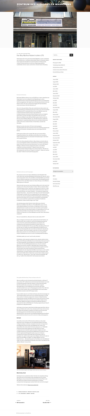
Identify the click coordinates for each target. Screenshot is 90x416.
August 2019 (55, 144)
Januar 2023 (55, 93)
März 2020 (55, 128)
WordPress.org (56, 186)
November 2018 (56, 158)
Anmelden (55, 179)
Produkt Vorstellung (33, 391)
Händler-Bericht (22, 391)
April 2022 (55, 105)
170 (19, 393)
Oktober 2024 (56, 84)
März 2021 (55, 112)
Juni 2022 (55, 100)
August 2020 (55, 119)
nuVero (33, 393)
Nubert (28, 393)
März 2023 (55, 91)
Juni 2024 (55, 86)
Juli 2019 (54, 147)
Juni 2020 (55, 121)
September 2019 (56, 142)
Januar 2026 (55, 79)
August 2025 (55, 81)
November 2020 (56, 116)
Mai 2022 (55, 102)
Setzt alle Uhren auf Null (57, 67)
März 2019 (55, 154)
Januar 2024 (55, 88)
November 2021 (56, 107)
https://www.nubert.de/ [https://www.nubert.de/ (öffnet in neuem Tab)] (33, 385)
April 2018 (55, 161)
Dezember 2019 (56, 135)
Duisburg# (23, 393)
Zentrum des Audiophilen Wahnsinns (44, 4)
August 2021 (55, 109)
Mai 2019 (55, 151)
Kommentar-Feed (56, 183)
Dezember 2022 (56, 95)
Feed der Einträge (56, 181)
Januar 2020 (55, 133)
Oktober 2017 (55, 163)
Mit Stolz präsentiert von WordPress (23, 413)
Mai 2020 (55, 123)
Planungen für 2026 (57, 62)
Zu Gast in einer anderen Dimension (60, 69)
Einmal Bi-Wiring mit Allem (58, 72)
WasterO (27, 53)
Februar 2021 (55, 114)
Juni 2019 (55, 149)
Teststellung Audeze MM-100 (59, 65)
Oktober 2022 (56, 98)
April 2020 (55, 126)
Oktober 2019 (56, 140)
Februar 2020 (55, 130)
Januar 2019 (55, 156)
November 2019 (56, 137)
